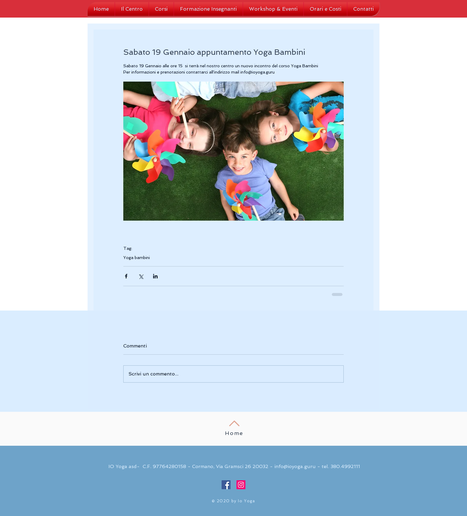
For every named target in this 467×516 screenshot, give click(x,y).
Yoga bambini (136, 257)
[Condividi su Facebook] (126, 276)
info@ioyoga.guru (295, 466)
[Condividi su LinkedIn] (155, 276)
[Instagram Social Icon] (240, 484)
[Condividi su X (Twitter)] (141, 276)
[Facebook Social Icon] (226, 484)
